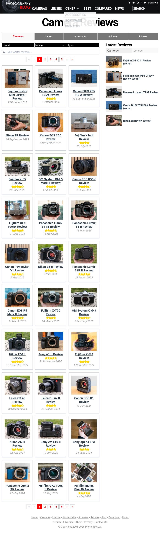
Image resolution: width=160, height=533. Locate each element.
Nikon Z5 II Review (50, 267)
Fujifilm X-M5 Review (84, 356)
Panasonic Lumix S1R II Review (84, 268)
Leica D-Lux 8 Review (50, 400)
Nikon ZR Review (17, 135)
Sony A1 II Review (51, 354)
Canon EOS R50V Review (84, 181)
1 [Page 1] (39, 59)
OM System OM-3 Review (84, 312)
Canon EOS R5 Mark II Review (17, 312)
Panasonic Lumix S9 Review (17, 487)
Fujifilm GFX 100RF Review (17, 224)
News (119, 9)
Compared (103, 9)
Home (34, 517)
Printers (143, 36)
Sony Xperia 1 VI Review (84, 443)
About (79, 522)
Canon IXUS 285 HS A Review (84, 93)
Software (112, 36)
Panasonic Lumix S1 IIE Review (50, 224)
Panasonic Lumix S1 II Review (84, 224)
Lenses (56, 9)
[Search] (50, 52)
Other (70, 9)
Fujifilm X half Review (84, 137)
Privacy (88, 522)
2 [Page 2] (45, 59)
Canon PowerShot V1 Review (17, 268)
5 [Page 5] (62, 59)
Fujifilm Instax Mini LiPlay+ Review (17, 94)
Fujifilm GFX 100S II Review (50, 487)
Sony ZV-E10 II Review (51, 443)
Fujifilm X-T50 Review (50, 312)
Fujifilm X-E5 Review (17, 181)
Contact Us (101, 522)
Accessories (80, 36)
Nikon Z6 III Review (17, 443)
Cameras (39, 9)
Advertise (68, 522)
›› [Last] (72, 59)
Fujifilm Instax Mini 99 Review (84, 487)
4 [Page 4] (56, 59)
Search (57, 522)
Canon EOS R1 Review (84, 400)
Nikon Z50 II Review (17, 356)
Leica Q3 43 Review (17, 400)
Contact (153, 3)
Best (87, 9)
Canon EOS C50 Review (50, 137)
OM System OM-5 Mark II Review (51, 181)
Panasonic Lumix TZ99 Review (50, 93)
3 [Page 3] (50, 59)
